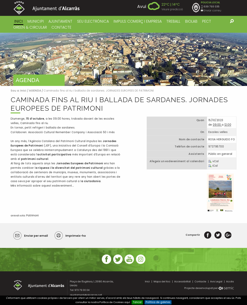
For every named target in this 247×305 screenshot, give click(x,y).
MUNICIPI (35, 21)
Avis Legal (216, 281)
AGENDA (35, 91)
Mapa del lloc (162, 281)
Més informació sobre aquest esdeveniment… (42, 186)
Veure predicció (172, 9)
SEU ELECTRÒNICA (93, 21)
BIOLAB (191, 21)
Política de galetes (158, 302)
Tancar (137, 302)
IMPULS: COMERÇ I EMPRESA (137, 21)
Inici (18, 21)
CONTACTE (61, 27)
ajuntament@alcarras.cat (86, 294)
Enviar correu (212, 10)
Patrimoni (32, 215)
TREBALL (173, 21)
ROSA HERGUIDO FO (221, 139)
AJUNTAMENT (60, 21)
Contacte (200, 281)
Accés (230, 281)
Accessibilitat (182, 281)
